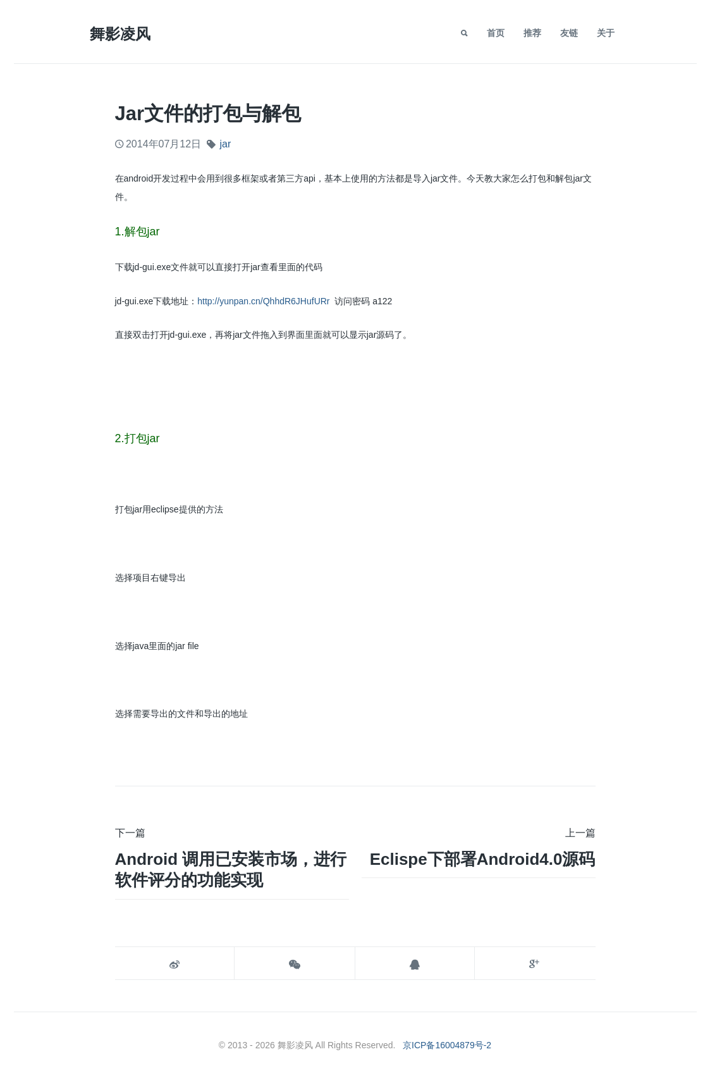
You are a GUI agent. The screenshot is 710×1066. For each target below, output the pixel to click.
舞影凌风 (120, 33)
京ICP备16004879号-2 (447, 1045)
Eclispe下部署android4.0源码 (483, 859)
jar (225, 144)
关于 (606, 33)
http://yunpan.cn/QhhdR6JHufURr (263, 301)
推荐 (532, 33)
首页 (496, 33)
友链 (569, 33)
